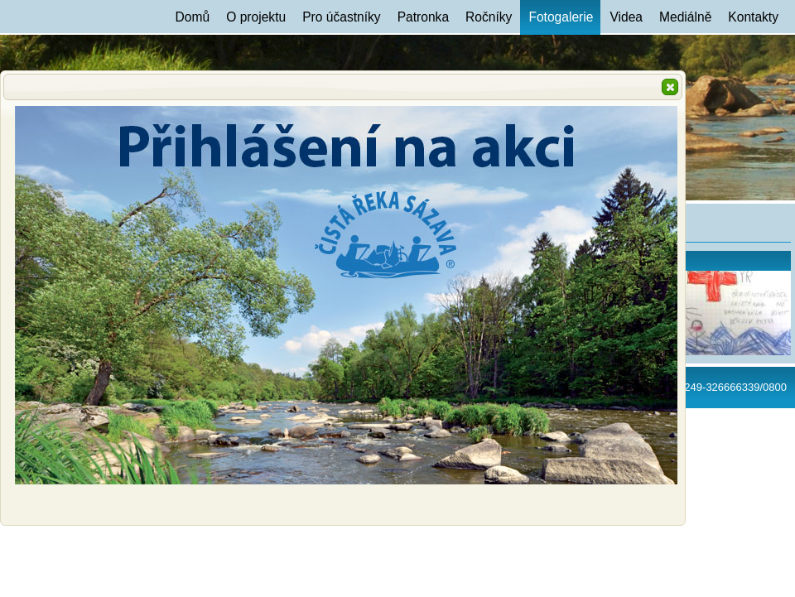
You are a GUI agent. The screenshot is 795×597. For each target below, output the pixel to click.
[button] (670, 87)
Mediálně (685, 17)
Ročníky (488, 17)
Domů (193, 17)
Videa (626, 17)
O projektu (256, 17)
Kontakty (753, 17)
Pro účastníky (341, 17)
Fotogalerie (560, 17)
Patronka (423, 17)
